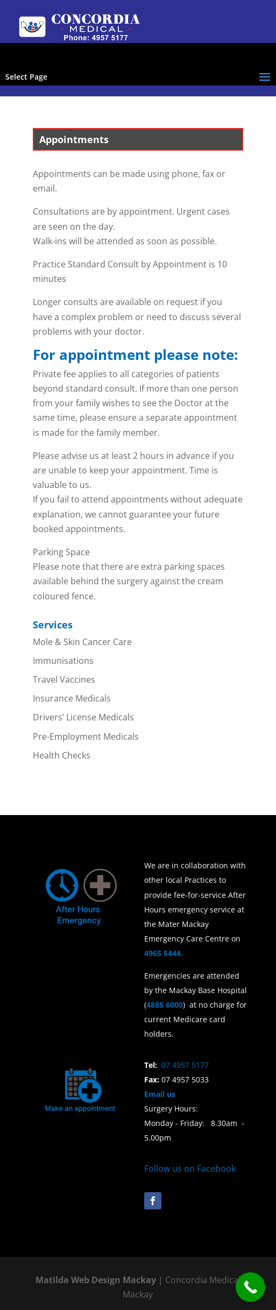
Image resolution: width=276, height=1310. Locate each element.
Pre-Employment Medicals (86, 736)
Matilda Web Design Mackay (96, 1280)
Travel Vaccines (64, 679)
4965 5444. (165, 953)
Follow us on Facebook (190, 1168)
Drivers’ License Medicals (83, 717)
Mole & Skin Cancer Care (82, 642)
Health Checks (61, 755)
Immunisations (63, 661)
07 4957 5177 (185, 1065)
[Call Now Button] (250, 1287)
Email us (159, 1094)
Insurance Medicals (72, 698)
